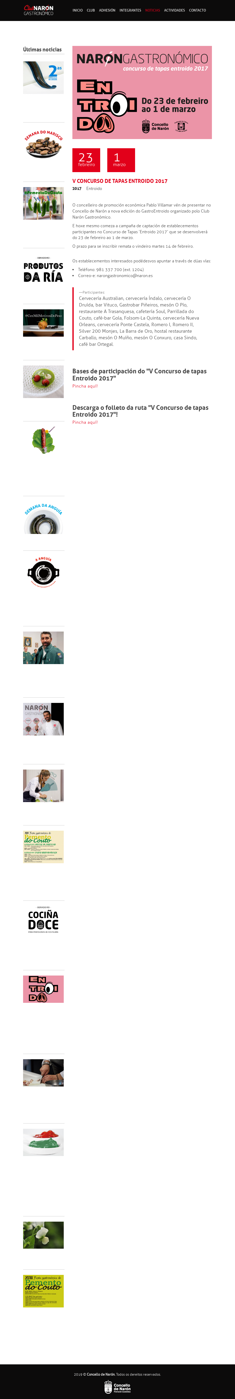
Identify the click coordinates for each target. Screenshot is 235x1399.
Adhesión (107, 10)
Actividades (174, 10)
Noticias (152, 10)
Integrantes (130, 10)
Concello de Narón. (101, 1374)
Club (91, 10)
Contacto (197, 10)
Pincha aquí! (85, 386)
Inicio (78, 10)
